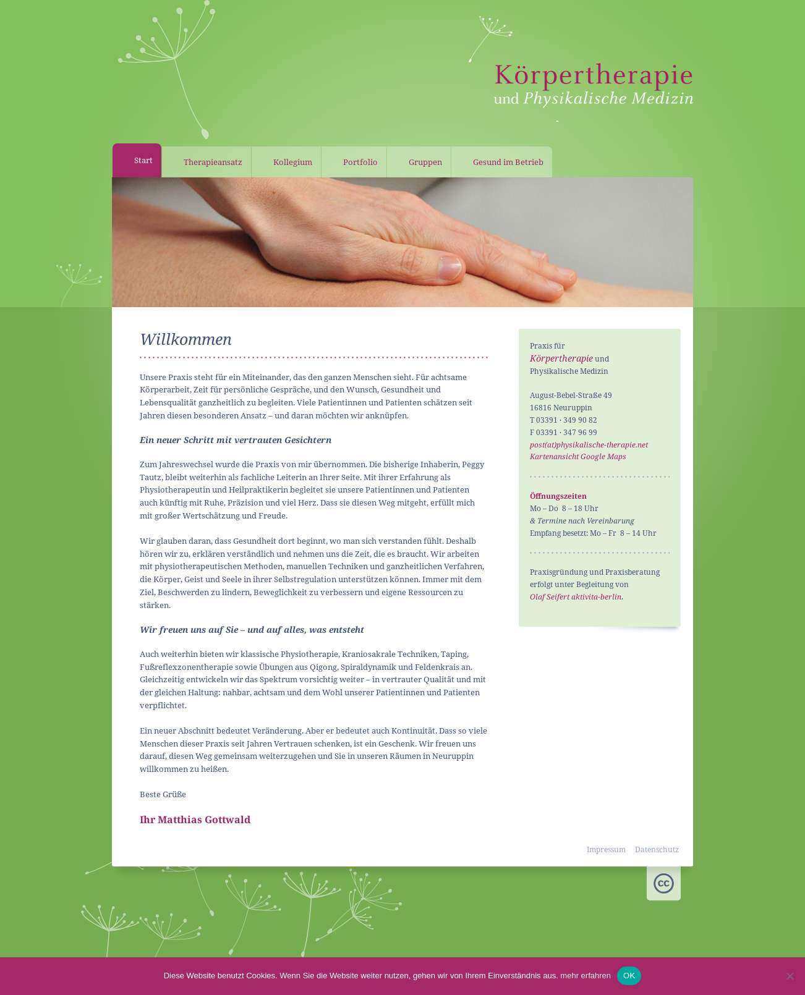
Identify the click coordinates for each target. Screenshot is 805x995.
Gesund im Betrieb (508, 161)
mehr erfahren (585, 975)
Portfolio (360, 161)
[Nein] (789, 976)
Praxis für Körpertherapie (581, 70)
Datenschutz (657, 849)
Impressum (606, 849)
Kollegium (292, 161)
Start (143, 160)
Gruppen (425, 161)
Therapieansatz (213, 161)
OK (629, 975)
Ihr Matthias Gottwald (195, 819)
